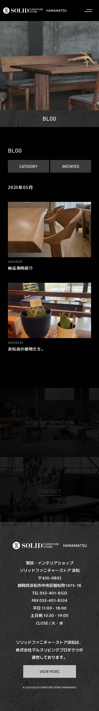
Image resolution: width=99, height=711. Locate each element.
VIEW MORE (49, 671)
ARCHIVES (71, 166)
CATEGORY (28, 166)
